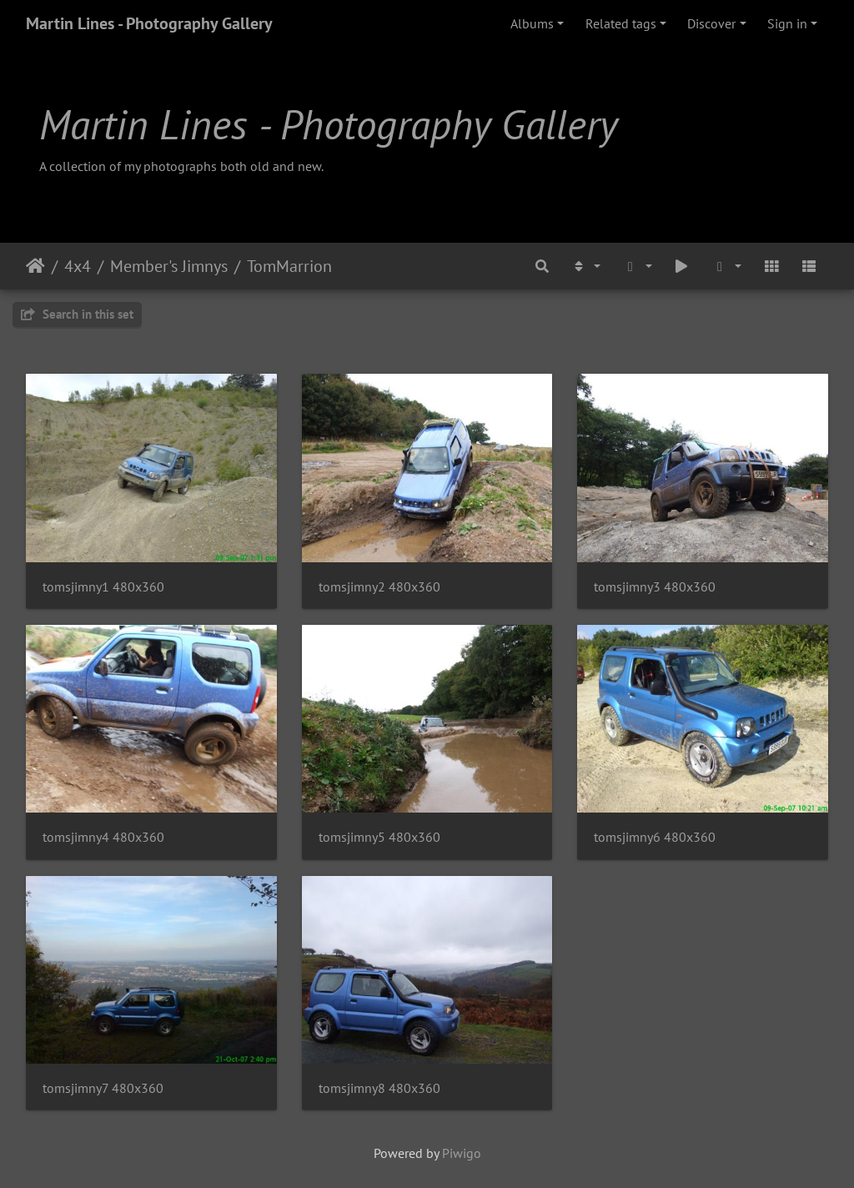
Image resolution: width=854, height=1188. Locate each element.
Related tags (620, 23)
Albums (532, 23)
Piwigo (461, 1153)
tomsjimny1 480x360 (103, 587)
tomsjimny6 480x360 (655, 837)
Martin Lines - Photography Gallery (149, 23)
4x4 (77, 266)
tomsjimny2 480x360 (379, 587)
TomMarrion (289, 266)
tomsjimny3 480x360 (655, 587)
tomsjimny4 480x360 (103, 837)
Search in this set (77, 314)
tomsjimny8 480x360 (379, 1088)
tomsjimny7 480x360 (103, 1088)
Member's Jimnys (169, 266)
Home (35, 266)
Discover (711, 23)
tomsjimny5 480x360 (379, 837)
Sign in (787, 23)
